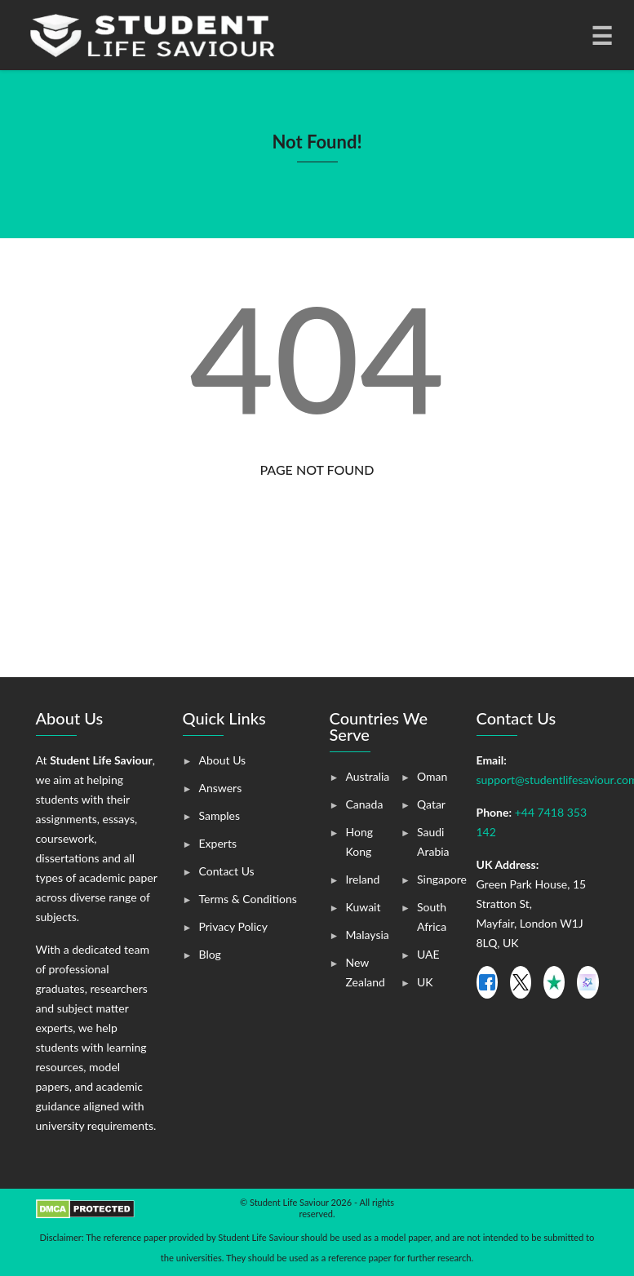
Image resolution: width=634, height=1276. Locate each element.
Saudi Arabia (433, 841)
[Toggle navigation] (600, 35)
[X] (520, 982)
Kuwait (363, 907)
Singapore (442, 879)
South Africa (431, 916)
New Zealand (365, 972)
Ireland (363, 879)
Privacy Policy (233, 926)
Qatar (431, 804)
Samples (220, 815)
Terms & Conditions (248, 899)
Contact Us (227, 871)
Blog (210, 954)
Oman (432, 776)
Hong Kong (360, 841)
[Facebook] (487, 982)
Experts (218, 843)
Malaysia (367, 934)
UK (425, 982)
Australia (368, 776)
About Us (222, 760)
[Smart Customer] (587, 982)
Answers (220, 788)
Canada (365, 804)
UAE (428, 954)
